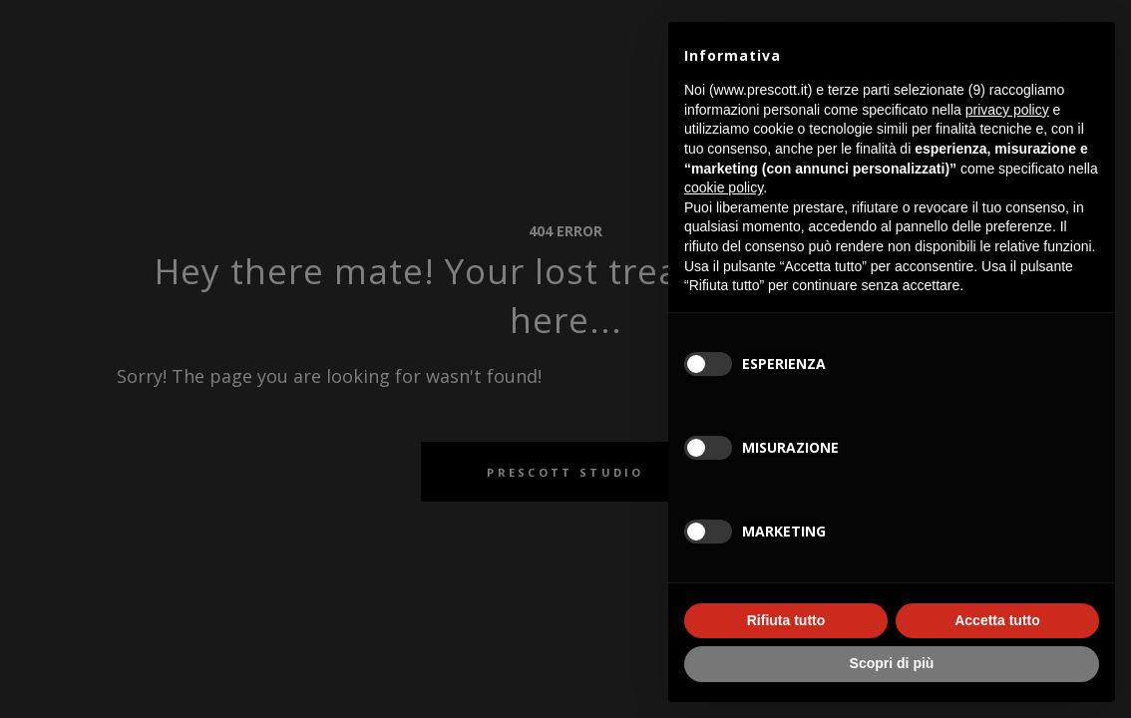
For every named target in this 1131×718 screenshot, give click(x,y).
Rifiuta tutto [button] (786, 620)
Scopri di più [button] (892, 663)
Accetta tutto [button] (997, 620)
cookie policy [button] (723, 187)
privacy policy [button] (1007, 110)
